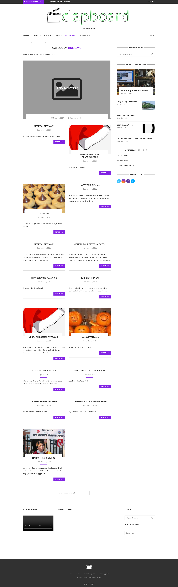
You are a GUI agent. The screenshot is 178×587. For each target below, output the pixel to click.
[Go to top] (89, 584)
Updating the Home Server (60, 2)
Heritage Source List (126, 115)
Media (58, 35)
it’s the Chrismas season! (44, 401)
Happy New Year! (66, 88)
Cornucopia (70, 35)
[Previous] (46, 2)
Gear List (151, 1)
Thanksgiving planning (44, 278)
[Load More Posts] (67, 493)
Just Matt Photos (122, 161)
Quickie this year (89, 278)
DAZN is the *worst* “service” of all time (135, 139)
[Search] (154, 35)
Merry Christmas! (44, 126)
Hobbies (26, 35)
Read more (59, 142)
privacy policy (104, 574)
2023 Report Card (125, 125)
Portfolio (84, 35)
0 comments (73, 118)
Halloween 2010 (90, 337)
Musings (47, 35)
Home (24, 43)
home (71, 574)
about (78, 574)
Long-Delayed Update (127, 102)
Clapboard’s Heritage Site (125, 166)
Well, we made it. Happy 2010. (90, 371)
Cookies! (44, 213)
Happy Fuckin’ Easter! (44, 371)
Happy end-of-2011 (90, 185)
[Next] (48, 2)
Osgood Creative (122, 156)
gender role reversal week (89, 244)
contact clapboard (90, 574)
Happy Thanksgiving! (43, 458)
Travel (36, 35)
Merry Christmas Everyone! (44, 337)
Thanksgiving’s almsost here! (90, 401)
